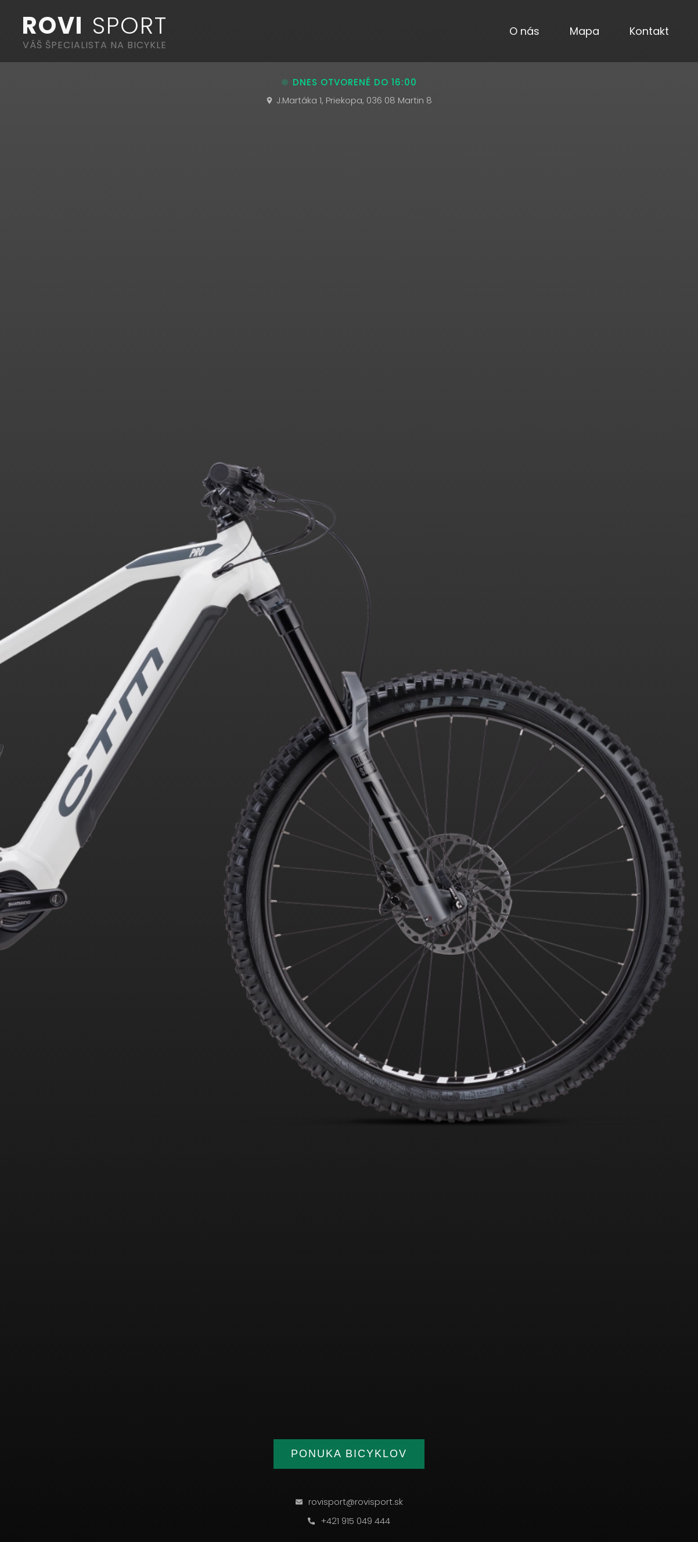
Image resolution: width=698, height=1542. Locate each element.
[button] (524, 31)
